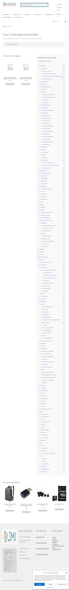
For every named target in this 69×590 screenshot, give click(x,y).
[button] (66, 573)
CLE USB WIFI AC (45, 417)
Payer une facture (19, 17)
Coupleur (43, 419)
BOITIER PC (44, 84)
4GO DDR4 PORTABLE (48, 131)
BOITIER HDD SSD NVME (48, 356)
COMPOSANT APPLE (46, 105)
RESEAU (59, 14)
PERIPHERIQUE (49, 14)
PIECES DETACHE (45, 469)
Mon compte (59, 7)
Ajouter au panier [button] (10, 84)
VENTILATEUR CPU (47, 168)
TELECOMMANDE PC (47, 338)
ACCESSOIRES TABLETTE (48, 283)
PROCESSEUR (44, 147)
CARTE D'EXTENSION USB (49, 94)
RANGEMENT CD (46, 231)
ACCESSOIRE (44, 68)
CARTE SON (45, 102)
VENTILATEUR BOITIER (48, 162)
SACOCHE (47, 280)
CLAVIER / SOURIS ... (45, 322)
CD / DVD (43, 191)
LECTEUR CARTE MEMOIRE (47, 110)
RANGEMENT (44, 223)
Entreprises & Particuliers (42, 554)
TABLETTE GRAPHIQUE (46, 367)
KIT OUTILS (43, 194)
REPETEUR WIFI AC (45, 430)
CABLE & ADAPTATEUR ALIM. (49, 73)
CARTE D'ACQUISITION (48, 372)
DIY (42, 456)
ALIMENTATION (44, 81)
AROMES (45, 458)
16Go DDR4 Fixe (46, 115)
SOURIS (44, 335)
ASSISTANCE (59, 4)
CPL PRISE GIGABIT (45, 422)
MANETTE (43, 207)
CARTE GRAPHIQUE (45, 87)
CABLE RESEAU (44, 178)
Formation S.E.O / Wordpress (42, 548)
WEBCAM (45, 382)
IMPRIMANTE (44, 348)
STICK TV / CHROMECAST (49, 380)
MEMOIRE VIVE (44, 113)
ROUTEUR (43, 432)
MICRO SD (45, 364)
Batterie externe (47, 286)
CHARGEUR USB (46, 288)
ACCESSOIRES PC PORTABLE (49, 270)
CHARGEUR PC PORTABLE (51, 275)
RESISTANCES (44, 471)
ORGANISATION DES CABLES (49, 225)
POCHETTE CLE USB (47, 228)
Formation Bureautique (41, 543)
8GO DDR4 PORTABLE (48, 141)
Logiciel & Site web (40, 537)
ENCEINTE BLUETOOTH (46, 212)
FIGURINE (43, 388)
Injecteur (43, 424)
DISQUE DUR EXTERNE (48, 361)
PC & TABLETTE (37, 14)
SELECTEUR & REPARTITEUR (49, 377)
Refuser (50, 584)
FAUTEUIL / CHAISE (45, 215)
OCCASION (41, 259)
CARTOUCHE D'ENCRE (46, 189)
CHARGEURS (44, 451)
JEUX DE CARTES (45, 390)
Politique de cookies (50, 587)
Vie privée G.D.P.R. (56, 549)
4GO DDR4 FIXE (46, 128)
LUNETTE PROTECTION (46, 220)
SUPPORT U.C (46, 244)
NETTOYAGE (44, 197)
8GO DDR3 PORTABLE (48, 136)
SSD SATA (45, 157)
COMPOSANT (6, 14)
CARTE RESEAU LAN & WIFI (49, 97)
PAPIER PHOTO (44, 199)
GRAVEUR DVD (44, 107)
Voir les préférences (61, 584)
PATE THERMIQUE (47, 79)
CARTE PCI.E (44, 92)
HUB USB (43, 346)
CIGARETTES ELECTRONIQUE (48, 453)
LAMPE (42, 393)
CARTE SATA (46, 100)
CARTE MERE (44, 89)
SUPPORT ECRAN (47, 236)
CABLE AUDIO (44, 176)
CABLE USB (43, 181)
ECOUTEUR (45, 309)
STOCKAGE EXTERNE (46, 354)
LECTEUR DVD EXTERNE (50, 278)
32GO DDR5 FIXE (46, 121)
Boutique (54, 542)
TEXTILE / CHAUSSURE (46, 409)
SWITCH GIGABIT (45, 437)
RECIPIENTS (46, 464)
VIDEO (42, 369)
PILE (42, 202)
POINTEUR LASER (47, 333)
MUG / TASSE (44, 395)
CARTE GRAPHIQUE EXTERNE (50, 375)
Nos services (55, 540)
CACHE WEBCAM (48, 272)
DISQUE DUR (46, 152)
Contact (59, 10)
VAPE (40, 443)
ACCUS (42, 445)
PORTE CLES (44, 403)
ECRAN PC (43, 343)
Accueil (5, 26)
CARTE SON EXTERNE (48, 307)
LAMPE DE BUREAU (45, 217)
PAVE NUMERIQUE (47, 330)
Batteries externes (47, 71)
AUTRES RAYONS (7, 17)
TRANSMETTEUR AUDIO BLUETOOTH (51, 320)
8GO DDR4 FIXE (46, 139)
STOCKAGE (43, 149)
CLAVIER (45, 325)
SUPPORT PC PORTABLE (48, 241)
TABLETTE (43, 299)
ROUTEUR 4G (44, 435)
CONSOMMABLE (43, 186)
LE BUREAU (27, 14)
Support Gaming (46, 238)
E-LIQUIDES (44, 466)
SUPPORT (43, 233)
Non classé (41, 254)
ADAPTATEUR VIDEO (46, 173)
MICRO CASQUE (46, 314)
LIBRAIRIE (41, 249)
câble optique (44, 414)
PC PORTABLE (44, 296)
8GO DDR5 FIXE (46, 144)
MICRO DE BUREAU (47, 317)
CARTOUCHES (44, 448)
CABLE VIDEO (44, 183)
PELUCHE (43, 401)
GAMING (41, 204)
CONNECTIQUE (16, 14)
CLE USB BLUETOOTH (46, 341)
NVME (44, 155)
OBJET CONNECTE (43, 257)
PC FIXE (43, 293)
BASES (44, 461)
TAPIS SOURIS (44, 246)
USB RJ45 (43, 440)
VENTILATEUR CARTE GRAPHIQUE (51, 165)
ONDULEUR (45, 291)
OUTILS (43, 427)
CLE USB (45, 359)
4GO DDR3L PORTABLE (48, 126)
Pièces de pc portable (46, 262)
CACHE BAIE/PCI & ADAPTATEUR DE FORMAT (53, 76)
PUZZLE (43, 406)
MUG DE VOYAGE (45, 398)
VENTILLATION (44, 160)
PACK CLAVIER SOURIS (48, 327)
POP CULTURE (42, 385)
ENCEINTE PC (46, 312)
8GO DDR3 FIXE (46, 134)
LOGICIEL (41, 251)
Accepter (39, 584)
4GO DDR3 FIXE (46, 123)
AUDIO (42, 304)
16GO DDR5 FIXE (46, 118)
